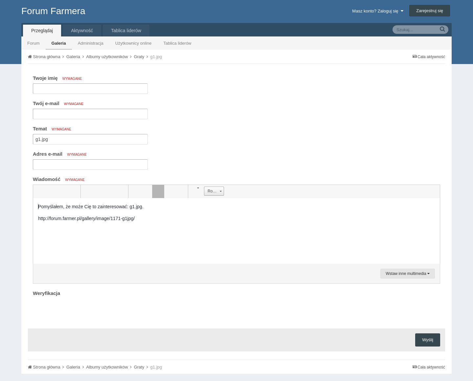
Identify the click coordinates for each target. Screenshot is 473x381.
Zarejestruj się (429, 10)
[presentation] (83, 311)
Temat (52, 128)
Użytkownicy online (133, 43)
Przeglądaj (42, 30)
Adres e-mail (60, 154)
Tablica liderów (177, 43)
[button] (39, 191)
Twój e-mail (58, 103)
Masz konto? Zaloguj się (377, 11)
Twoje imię (57, 78)
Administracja (90, 43)
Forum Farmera (53, 11)
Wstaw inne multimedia (408, 273)
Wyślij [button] (427, 339)
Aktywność (82, 30)
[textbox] (236, 231)
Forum (33, 43)
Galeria (59, 43)
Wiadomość (59, 179)
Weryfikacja (46, 293)
